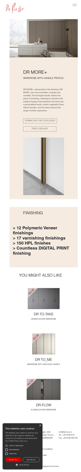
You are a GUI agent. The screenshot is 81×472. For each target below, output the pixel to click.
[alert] (22, 446)
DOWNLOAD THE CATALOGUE (40, 121)
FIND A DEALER (40, 129)
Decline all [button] (31, 460)
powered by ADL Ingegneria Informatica (44, 466)
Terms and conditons (43, 449)
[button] (22, 464)
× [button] (40, 426)
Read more (23, 441)
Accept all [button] (13, 460)
